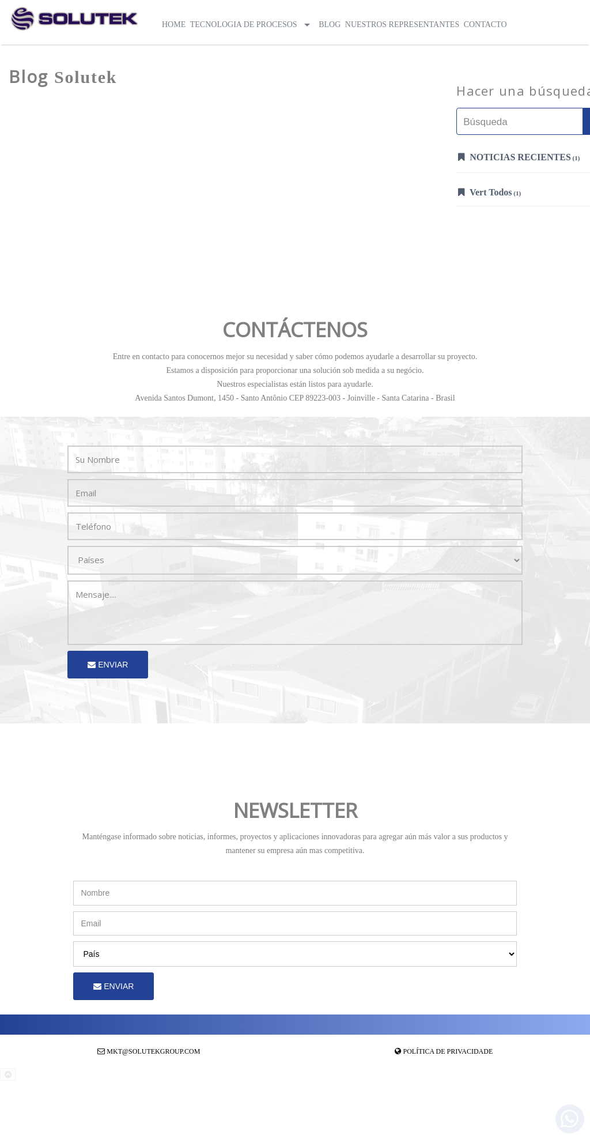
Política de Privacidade (448, 1051)
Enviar (108, 664)
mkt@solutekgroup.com (153, 1051)
